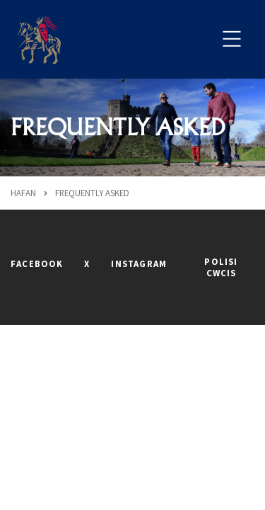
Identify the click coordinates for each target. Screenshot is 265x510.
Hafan (23, 192)
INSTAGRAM (139, 263)
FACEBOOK (37, 263)
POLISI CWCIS (220, 267)
